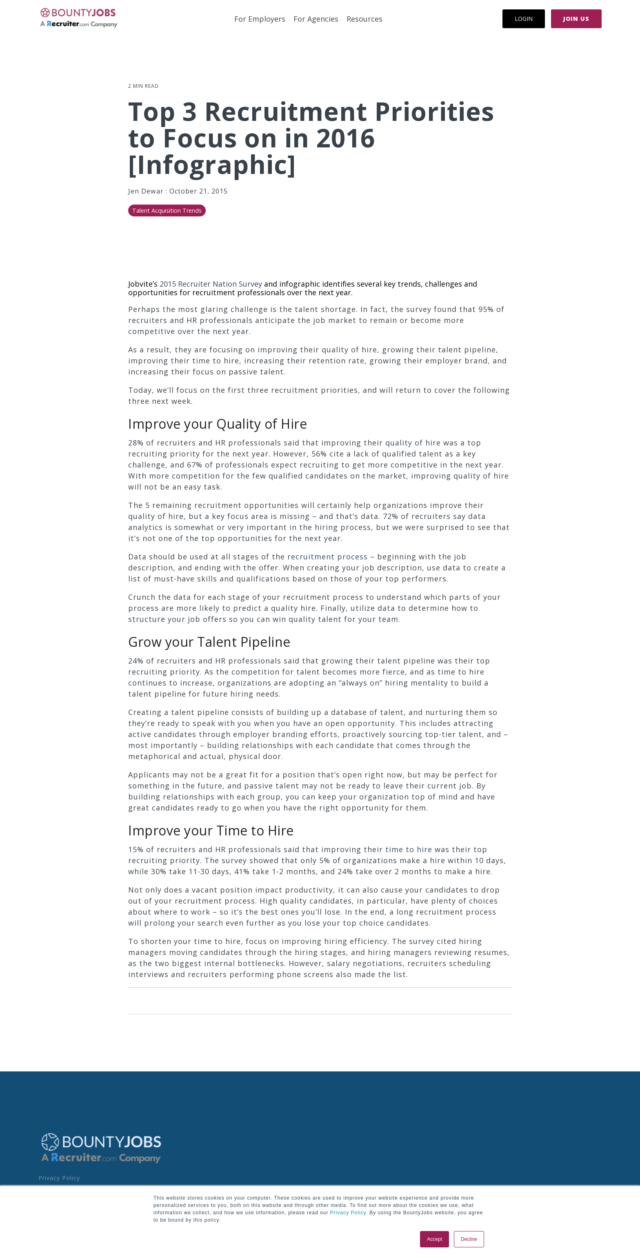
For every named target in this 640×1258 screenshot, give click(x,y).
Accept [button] (434, 1239)
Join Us (576, 18)
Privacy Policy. (348, 1213)
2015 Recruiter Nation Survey (211, 284)
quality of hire (413, 443)
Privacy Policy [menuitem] (59, 1178)
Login (524, 18)
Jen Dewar (147, 191)
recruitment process (327, 556)
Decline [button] (469, 1239)
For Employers (259, 19)
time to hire (408, 849)
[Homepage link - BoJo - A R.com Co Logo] (101, 1163)
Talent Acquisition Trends (167, 210)
